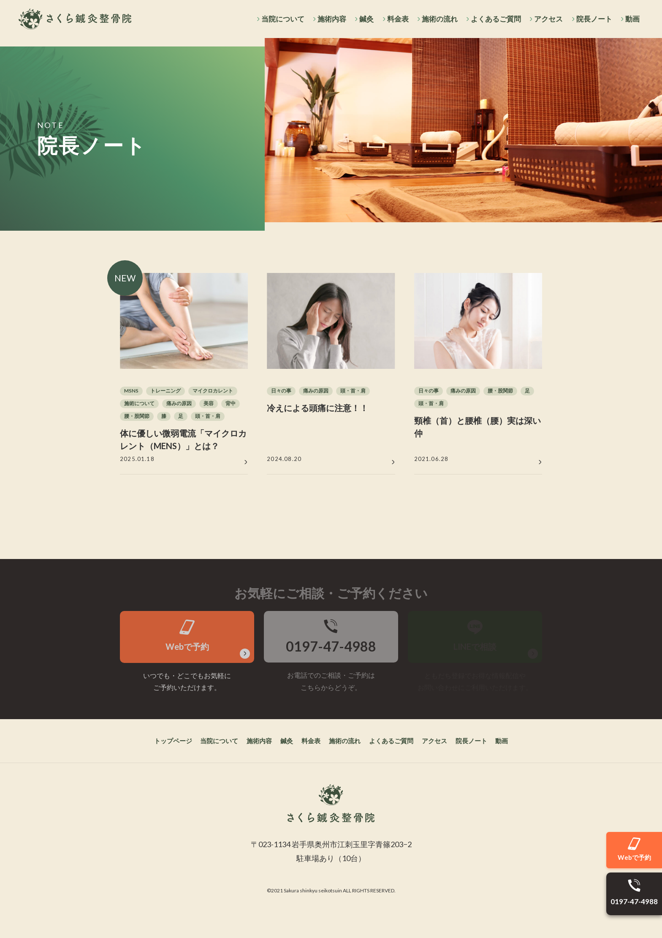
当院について (277, 19)
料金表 (394, 19)
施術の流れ (437, 19)
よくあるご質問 (494, 19)
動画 (632, 19)
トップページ (148, 769)
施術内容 (327, 19)
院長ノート (593, 19)
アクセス (547, 19)
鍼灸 (362, 19)
